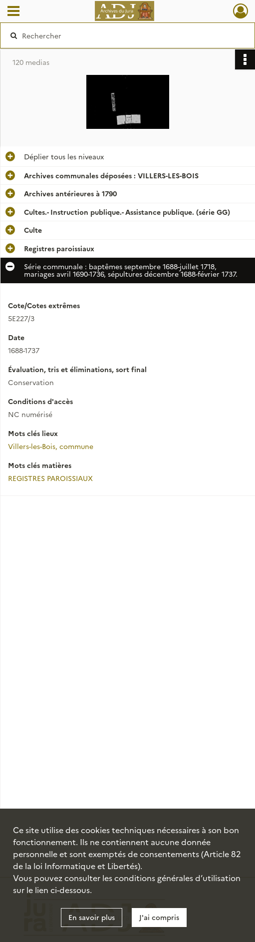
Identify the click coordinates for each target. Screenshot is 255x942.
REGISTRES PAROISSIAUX (50, 478)
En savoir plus (91, 917)
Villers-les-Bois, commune (50, 446)
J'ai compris (159, 917)
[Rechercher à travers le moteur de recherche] (121, 35)
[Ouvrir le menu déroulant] (13, 12)
